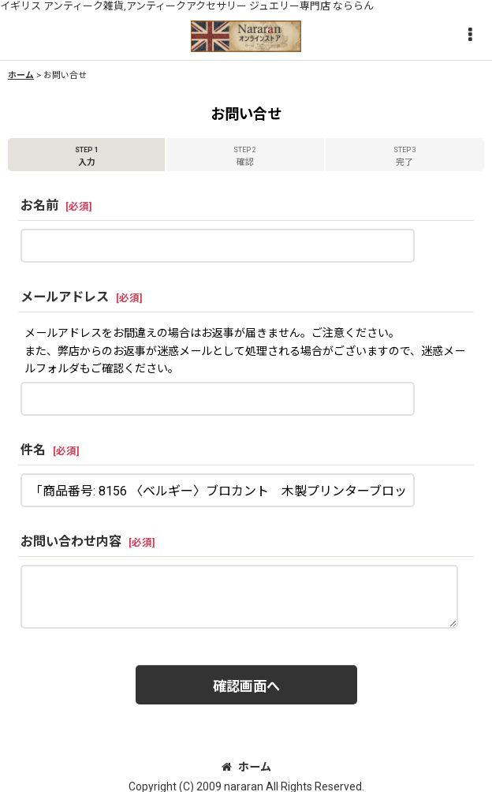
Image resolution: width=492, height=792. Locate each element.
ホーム (246, 766)
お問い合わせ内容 (70, 541)
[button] (470, 36)
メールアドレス (64, 297)
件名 (33, 450)
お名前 (39, 205)
